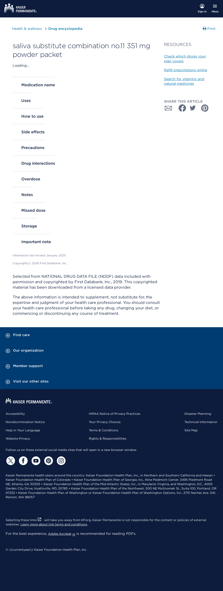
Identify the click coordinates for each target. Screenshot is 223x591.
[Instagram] (60, 460)
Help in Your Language (23, 430)
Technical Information (200, 422)
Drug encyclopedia (65, 29)
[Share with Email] (168, 108)
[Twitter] (10, 460)
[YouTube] (35, 460)
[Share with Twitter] (192, 108)
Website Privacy (18, 438)
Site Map (191, 430)
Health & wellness (27, 29)
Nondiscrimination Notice (25, 422)
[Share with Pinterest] (205, 108)
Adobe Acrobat (61, 533)
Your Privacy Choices (105, 422)
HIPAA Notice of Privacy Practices (114, 413)
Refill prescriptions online (185, 70)
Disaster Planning (197, 413)
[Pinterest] (48, 460)
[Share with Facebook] (180, 108)
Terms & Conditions (103, 430)
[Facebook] (22, 460)
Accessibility (15, 413)
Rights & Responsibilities (107, 438)
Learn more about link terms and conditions (53, 524)
